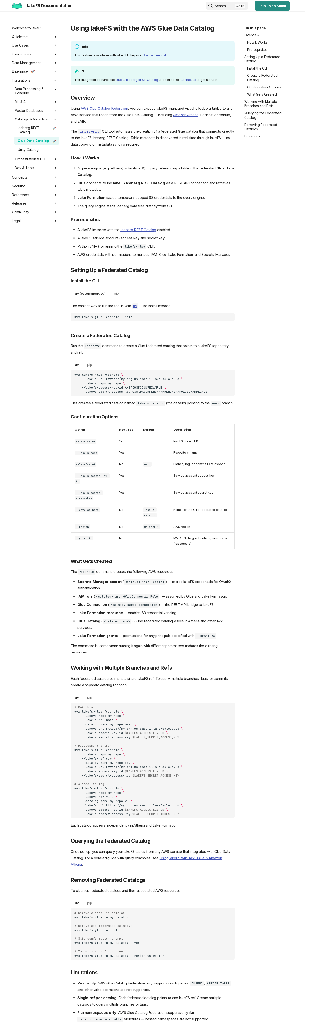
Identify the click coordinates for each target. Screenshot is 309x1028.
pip (116, 293)
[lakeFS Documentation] (17, 6)
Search (220, 6)
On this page (255, 28)
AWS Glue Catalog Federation (104, 108)
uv (77, 365)
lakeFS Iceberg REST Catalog (137, 80)
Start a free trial (154, 55)
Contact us (188, 80)
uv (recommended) (90, 293)
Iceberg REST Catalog (138, 230)
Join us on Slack (272, 6)
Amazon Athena (185, 115)
